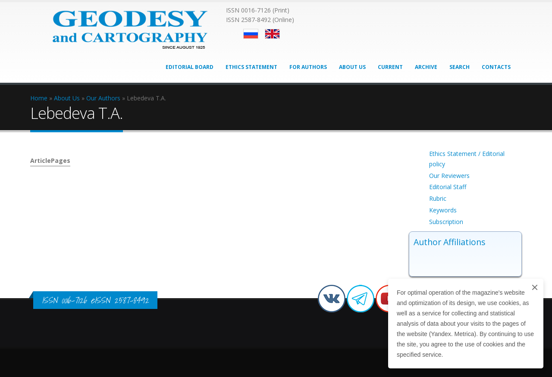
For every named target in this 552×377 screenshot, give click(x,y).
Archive (426, 67)
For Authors (308, 67)
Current (390, 67)
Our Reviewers (449, 175)
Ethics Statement (251, 67)
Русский (250, 34)
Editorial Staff (447, 187)
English (272, 34)
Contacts (496, 67)
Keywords (443, 210)
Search (459, 67)
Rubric (437, 198)
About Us (352, 67)
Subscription (446, 222)
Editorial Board (189, 67)
